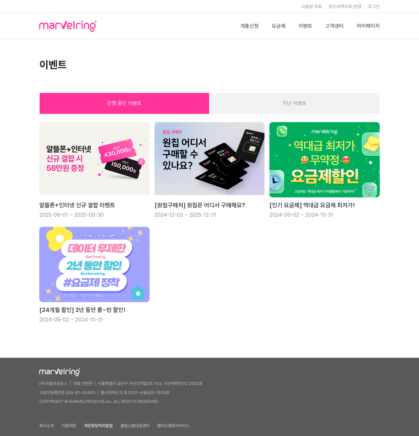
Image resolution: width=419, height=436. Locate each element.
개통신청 (249, 26)
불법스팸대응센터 (134, 425)
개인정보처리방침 (98, 425)
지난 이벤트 (294, 103)
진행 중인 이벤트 (124, 103)
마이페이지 (368, 26)
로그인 (374, 6)
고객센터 (334, 26)
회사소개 (46, 425)
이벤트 (305, 26)
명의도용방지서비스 (173, 425)
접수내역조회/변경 (344, 6)
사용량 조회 (311, 6)
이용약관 (69, 425)
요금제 (278, 26)
